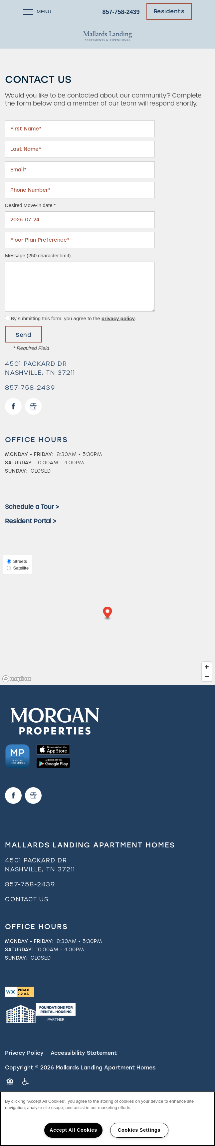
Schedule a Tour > (32, 507)
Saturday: (19, 463)
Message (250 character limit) (38, 255)
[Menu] (37, 11)
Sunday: (16, 471)
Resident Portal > (30, 521)
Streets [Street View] (17, 561)
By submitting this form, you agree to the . (73, 318)
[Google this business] (33, 406)
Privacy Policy (24, 1053)
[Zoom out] (207, 676)
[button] (169, 11)
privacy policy (118, 318)
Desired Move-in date (29, 205)
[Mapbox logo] (16, 679)
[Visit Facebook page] (13, 406)
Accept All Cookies (73, 1130)
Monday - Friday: (29, 454)
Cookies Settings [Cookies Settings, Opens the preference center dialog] (139, 1130)
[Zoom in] (207, 667)
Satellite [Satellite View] (18, 568)
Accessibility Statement (84, 1053)
